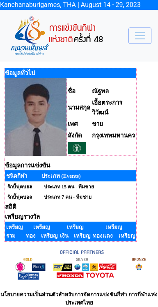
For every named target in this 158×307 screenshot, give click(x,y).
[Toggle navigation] (139, 35)
